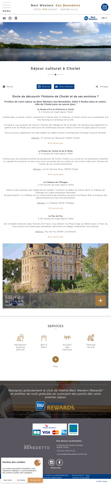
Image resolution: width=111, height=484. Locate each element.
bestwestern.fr (78, 475)
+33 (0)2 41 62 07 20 (65, 451)
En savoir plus (56, 143)
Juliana (104, 481)
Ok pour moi (35, 480)
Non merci (8, 480)
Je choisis (21, 480)
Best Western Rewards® (81, 476)
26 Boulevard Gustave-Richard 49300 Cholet (69, 446)
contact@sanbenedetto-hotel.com (71, 454)
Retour (10, 86)
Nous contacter (66, 87)
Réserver (46, 87)
